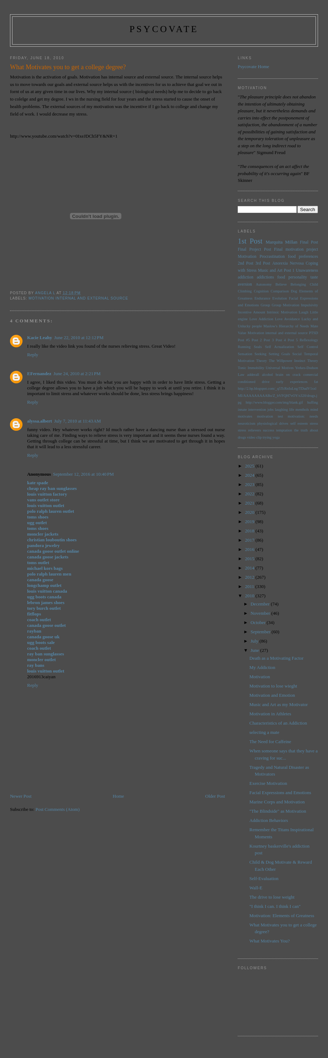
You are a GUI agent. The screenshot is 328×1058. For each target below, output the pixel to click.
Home (118, 796)
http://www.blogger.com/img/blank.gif (274, 402)
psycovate (164, 29)
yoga (275, 437)
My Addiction (262, 667)
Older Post (215, 796)
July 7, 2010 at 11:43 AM (77, 421)
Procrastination (272, 256)
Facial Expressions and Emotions (280, 792)
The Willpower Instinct (287, 361)
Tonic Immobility (251, 368)
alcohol (267, 375)
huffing (312, 402)
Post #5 (244, 340)
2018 (250, 530)
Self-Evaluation (264, 878)
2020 (250, 512)
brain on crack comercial (297, 375)
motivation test (270, 416)
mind (314, 410)
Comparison (280, 291)
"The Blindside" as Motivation (277, 811)
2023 (250, 484)
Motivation (247, 256)
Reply (32, 354)
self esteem (299, 423)
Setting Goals (279, 354)
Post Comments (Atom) (57, 809)
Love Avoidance (287, 319)
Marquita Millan (281, 242)
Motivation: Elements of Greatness (281, 915)
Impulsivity (309, 305)
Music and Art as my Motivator (278, 704)
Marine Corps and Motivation (277, 801)
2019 (250, 521)
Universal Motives (279, 368)
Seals (258, 347)
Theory (312, 361)
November (261, 613)
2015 (250, 558)
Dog (294, 291)
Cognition (261, 291)
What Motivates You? (269, 941)
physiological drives (272, 423)
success (268, 430)
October (259, 622)
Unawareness (307, 270)
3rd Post (262, 263)
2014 (250, 568)
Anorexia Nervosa (288, 263)
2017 (250, 540)
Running (244, 347)
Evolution (279, 298)
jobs (270, 410)
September (261, 631)
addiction (245, 277)
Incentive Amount (251, 312)
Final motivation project (296, 249)
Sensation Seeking (252, 354)
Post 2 (257, 340)
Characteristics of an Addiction (278, 723)
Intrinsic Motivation (282, 312)
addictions (265, 277)
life (291, 410)
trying (267, 437)
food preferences (303, 256)
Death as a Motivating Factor (276, 658)
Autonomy (264, 284)
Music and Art (270, 270)
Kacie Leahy (39, 337)
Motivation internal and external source (78, 298)
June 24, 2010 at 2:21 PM (77, 373)
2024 (250, 475)
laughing (281, 410)
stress (314, 423)
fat (316, 382)
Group (265, 305)
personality (297, 277)
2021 (250, 503)
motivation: (296, 416)
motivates (245, 416)
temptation (284, 430)
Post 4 (281, 340)
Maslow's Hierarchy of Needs (286, 326)
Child (314, 284)
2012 (250, 577)
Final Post (309, 242)
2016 (250, 549)
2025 (250, 466)
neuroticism (246, 423)
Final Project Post (254, 249)
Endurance (262, 298)
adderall (253, 375)
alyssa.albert (39, 421)
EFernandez (39, 373)
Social (297, 354)
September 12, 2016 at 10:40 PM (83, 474)
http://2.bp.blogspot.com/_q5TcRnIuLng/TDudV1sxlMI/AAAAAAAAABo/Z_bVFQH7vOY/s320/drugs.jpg (277, 395)
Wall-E (256, 887)
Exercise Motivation (268, 783)
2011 (250, 586)
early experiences (291, 382)
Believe (281, 284)
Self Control (307, 347)
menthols (302, 410)
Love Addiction (261, 319)
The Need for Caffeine (270, 741)
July (255, 641)
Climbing (245, 291)
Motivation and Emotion (272, 695)
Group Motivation (285, 305)
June (255, 650)
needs (313, 416)
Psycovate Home (253, 66)
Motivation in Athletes (270, 713)
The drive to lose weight (271, 897)
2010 (250, 595)
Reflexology (309, 340)
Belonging (298, 284)
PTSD (313, 333)
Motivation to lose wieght (273, 686)
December (261, 604)
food (281, 277)
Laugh (303, 312)
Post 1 (289, 270)
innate (242, 410)
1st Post (250, 241)
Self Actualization (279, 347)
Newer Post (20, 796)
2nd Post (245, 263)
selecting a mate (264, 732)
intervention (257, 410)
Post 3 (269, 340)
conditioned (246, 382)
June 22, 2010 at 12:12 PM (79, 337)
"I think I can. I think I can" (275, 906)
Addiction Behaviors (268, 820)
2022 (250, 493)
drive (265, 382)
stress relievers (249, 430)
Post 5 (293, 340)
